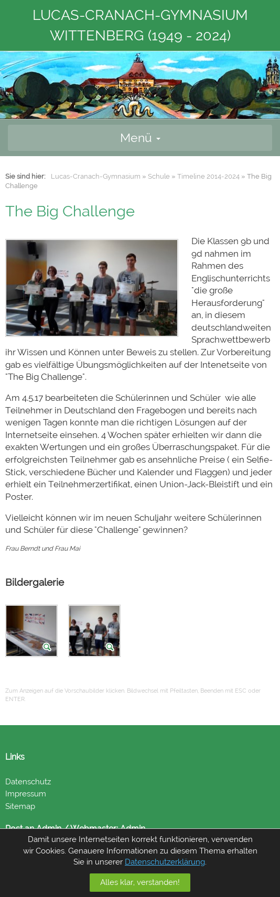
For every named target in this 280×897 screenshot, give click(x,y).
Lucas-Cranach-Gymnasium (96, 176)
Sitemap (20, 806)
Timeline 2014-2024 (208, 176)
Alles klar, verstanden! (140, 882)
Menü (140, 138)
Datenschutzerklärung (165, 862)
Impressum (25, 793)
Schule (159, 176)
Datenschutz (28, 781)
